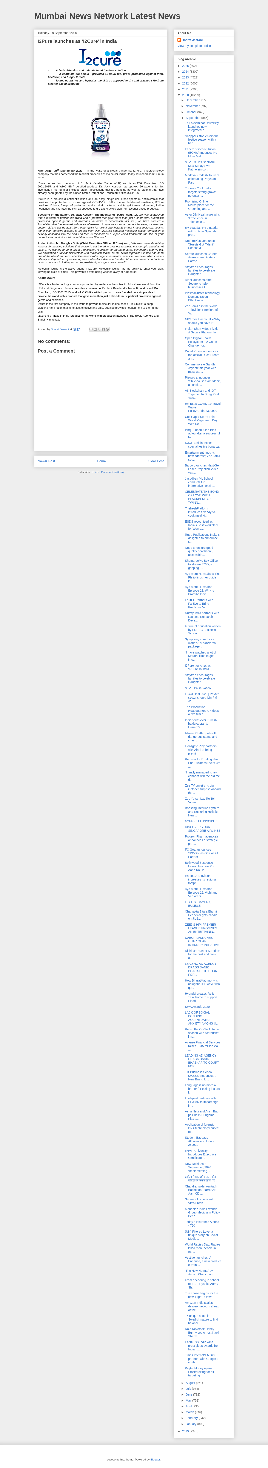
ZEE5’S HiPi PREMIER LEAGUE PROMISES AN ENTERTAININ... (201, 928)
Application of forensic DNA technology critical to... (202, 1128)
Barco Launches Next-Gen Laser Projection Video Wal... (202, 469)
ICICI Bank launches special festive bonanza (202, 444)
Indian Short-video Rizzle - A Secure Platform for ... (202, 330)
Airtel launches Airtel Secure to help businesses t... (198, 283)
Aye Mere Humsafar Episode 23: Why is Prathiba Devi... (199, 590)
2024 (186, 71)
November (193, 106)
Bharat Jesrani (192, 40)
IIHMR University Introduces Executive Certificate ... (200, 1154)
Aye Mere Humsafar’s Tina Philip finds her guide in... (202, 577)
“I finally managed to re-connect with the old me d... (202, 776)
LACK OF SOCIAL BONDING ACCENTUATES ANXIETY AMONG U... (202, 1018)
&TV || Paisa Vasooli (198, 688)
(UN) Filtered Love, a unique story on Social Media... (201, 1235)
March (190, 1412)
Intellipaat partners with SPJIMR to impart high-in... (202, 1102)
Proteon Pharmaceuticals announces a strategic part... (202, 840)
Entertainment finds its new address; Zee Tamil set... (202, 456)
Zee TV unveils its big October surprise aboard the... (203, 789)
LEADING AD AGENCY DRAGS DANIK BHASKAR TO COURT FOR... (202, 969)
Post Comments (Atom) (109, 472)
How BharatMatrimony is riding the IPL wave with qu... (202, 984)
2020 (186, 95)
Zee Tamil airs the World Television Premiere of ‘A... (201, 309)
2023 (186, 77)
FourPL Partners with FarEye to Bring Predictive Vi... (199, 603)
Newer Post (46, 461)
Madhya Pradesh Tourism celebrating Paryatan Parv (202, 178)
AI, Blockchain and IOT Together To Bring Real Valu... (202, 394)
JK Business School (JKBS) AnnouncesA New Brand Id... (200, 1075)
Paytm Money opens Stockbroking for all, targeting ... (200, 1372)
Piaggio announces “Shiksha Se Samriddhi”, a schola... (203, 381)
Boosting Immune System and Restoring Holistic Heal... (202, 811)
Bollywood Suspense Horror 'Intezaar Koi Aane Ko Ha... (199, 866)
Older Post (156, 461)
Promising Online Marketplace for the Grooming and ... (199, 205)
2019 (186, 1431)
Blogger (155, 1459)
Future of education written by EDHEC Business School (203, 629)
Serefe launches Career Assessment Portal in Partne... (201, 257)
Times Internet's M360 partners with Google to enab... (202, 1358)
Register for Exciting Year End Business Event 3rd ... (202, 763)
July (189, 1388)
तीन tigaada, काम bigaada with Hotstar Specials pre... (201, 231)
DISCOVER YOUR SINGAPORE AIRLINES (202, 828)
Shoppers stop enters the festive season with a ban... (202, 139)
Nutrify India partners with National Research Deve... (202, 616)
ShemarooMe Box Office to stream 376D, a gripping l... (201, 564)
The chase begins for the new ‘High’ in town (201, 1295)
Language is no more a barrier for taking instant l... (202, 1088)
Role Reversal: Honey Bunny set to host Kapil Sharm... (202, 1332)
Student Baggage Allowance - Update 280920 (199, 1141)
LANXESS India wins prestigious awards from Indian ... (202, 1345)
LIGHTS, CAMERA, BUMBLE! (198, 903)
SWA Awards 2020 (197, 1006)
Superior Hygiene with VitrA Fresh (199, 1201)
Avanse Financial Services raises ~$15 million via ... (202, 1046)
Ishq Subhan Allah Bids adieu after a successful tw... (202, 433)
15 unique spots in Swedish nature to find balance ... (201, 1319)
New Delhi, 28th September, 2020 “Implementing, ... (198, 1167)
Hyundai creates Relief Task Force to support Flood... (201, 997)
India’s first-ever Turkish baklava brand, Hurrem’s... (201, 723)
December (193, 100)
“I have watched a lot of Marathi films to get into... (200, 656)
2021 (186, 89)
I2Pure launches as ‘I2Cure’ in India (198, 667)
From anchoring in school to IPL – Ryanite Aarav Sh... (202, 1283)
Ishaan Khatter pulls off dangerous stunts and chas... (201, 737)
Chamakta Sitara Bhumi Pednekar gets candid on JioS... (201, 915)
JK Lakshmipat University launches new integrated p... (202, 126)
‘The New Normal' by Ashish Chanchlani (199, 1272)
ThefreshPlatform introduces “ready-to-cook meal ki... (200, 512)
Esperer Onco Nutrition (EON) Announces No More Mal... (201, 152)
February (192, 1418)
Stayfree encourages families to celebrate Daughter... (200, 270)
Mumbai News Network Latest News (107, 16)
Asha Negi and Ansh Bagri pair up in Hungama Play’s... (202, 1115)
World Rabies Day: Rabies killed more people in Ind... (202, 1248)
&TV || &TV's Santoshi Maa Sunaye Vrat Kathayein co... (200, 165)
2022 (186, 83)
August (191, 1383)
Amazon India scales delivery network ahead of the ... (202, 1306)
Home (101, 461)
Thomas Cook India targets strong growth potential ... (201, 192)
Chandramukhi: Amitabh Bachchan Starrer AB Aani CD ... (201, 1190)
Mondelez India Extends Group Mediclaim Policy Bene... (202, 1212)
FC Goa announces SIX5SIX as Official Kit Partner (201, 853)
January (191, 1424)
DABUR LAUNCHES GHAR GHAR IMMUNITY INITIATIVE (202, 941)
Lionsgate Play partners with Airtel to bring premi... (201, 749)
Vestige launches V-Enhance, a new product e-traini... (203, 1261)
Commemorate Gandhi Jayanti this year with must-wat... (200, 368)
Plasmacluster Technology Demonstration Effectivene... (202, 296)
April (189, 1406)
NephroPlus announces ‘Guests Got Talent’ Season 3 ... (200, 244)
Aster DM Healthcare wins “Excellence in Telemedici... (202, 218)
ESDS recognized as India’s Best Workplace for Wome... (202, 525)
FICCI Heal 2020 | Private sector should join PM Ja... (202, 697)
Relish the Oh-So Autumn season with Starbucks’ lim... (202, 1033)
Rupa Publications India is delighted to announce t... (202, 538)
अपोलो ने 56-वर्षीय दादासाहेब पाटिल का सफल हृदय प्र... (201, 1178)
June (189, 1394)
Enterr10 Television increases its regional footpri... (201, 879)
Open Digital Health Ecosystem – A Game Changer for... (201, 341)
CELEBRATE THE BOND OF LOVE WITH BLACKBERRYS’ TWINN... (202, 497)
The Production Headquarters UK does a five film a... (202, 710)
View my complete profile (194, 46)
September (193, 118)
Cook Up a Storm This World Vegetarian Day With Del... (201, 420)
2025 (186, 65)
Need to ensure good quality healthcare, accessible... (199, 551)
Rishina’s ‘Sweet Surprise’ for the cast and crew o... (202, 954)
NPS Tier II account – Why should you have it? (202, 321)
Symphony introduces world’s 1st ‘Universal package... (200, 643)
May (189, 1400)
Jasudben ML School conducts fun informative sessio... (200, 482)
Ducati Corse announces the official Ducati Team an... (202, 355)
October (191, 112)
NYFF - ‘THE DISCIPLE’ (201, 821)
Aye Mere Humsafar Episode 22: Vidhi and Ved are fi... (201, 892)
